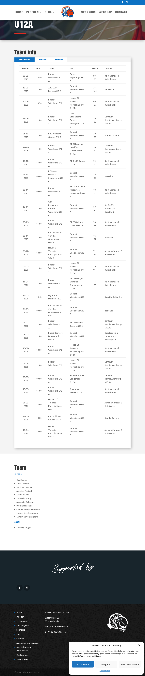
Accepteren (83, 664)
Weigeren (106, 664)
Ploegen (32, 12)
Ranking (42, 59)
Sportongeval (22, 625)
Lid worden (21, 621)
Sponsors (88, 12)
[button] (139, 645)
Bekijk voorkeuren (130, 664)
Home (19, 12)
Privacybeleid (22, 659)
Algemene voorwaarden (27, 643)
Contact (121, 12)
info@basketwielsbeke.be (56, 626)
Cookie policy (22, 655)
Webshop (105, 12)
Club (48, 12)
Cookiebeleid (105, 670)
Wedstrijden (24, 59)
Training (59, 59)
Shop (18, 634)
